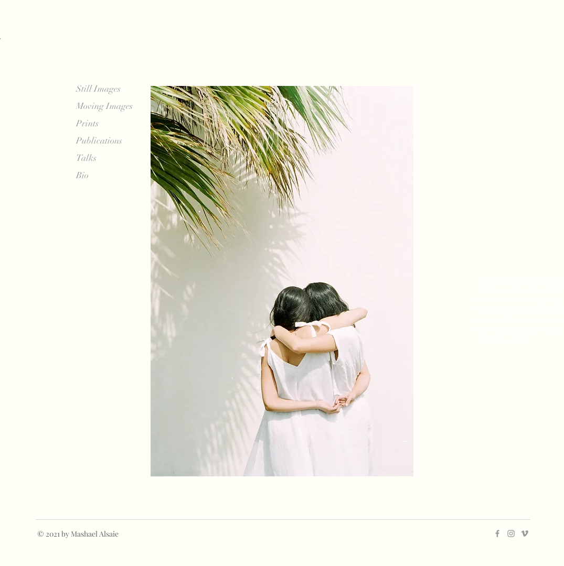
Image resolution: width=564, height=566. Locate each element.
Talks (86, 158)
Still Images (98, 88)
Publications (99, 140)
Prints (87, 123)
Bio (82, 175)
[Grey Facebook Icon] (497, 533)
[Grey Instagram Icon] (511, 533)
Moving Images (104, 106)
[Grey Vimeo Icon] (524, 533)
